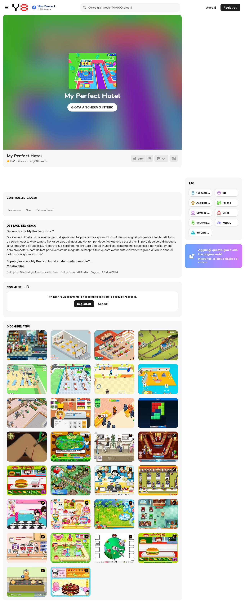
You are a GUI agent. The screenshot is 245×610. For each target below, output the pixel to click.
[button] (15, 266)
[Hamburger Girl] (158, 548)
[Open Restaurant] (71, 345)
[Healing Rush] (27, 379)
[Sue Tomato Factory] (114, 514)
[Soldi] (226, 213)
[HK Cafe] (114, 480)
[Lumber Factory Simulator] (114, 413)
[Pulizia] (226, 203)
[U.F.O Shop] (158, 480)
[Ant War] (71, 447)
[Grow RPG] (114, 548)
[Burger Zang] (27, 480)
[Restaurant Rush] (114, 379)
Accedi (211, 7)
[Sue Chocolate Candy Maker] (71, 514)
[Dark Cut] (27, 447)
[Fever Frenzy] (158, 514)
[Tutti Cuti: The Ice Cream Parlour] (27, 514)
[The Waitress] (114, 447)
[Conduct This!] (158, 345)
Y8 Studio (82, 272)
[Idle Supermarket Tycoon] (114, 345)
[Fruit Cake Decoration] (71, 582)
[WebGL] (226, 222)
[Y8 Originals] (200, 232)
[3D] (226, 193)
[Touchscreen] (200, 222)
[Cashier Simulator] (71, 413)
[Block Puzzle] (158, 413)
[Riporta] (161, 158)
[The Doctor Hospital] (27, 345)
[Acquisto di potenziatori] (200, 203)
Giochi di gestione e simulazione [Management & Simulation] (39, 272)
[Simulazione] (200, 213)
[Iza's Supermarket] (27, 413)
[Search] (84, 7)
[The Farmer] (71, 480)
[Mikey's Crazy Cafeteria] (27, 548)
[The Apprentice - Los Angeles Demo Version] (158, 447)
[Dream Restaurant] (71, 379)
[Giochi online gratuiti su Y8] (20, 7)
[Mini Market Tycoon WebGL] (158, 379)
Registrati (230, 7)
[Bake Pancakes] (27, 582)
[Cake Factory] (71, 548)
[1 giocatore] (200, 193)
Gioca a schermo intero (92, 107)
